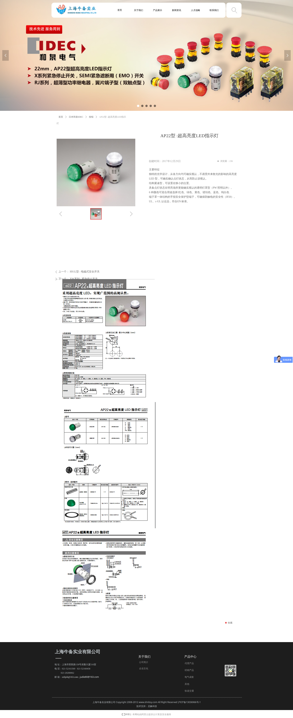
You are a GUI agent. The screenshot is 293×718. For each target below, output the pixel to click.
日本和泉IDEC (76, 117)
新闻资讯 (176, 10)
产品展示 (157, 10)
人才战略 (195, 10)
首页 (61, 117)
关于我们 (138, 10)
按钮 (91, 117)
